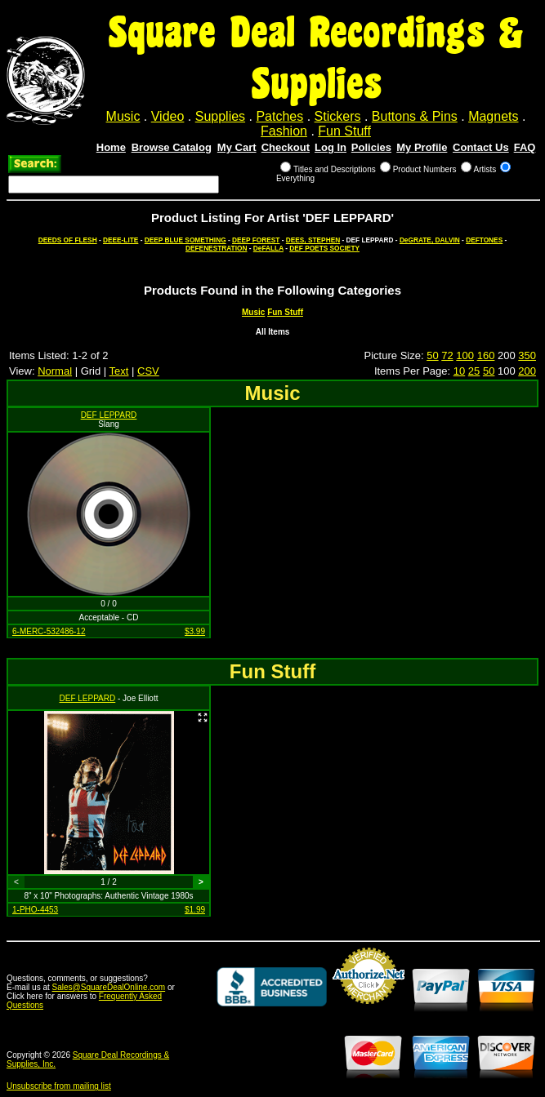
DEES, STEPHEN (313, 240)
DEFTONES (484, 240)
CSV (148, 371)
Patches (279, 116)
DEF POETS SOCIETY (324, 248)
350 (527, 355)
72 (447, 355)
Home (111, 147)
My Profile (421, 147)
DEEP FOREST (255, 240)
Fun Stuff (344, 131)
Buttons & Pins (415, 116)
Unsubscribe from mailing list (59, 1085)
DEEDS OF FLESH (67, 240)
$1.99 (195, 909)
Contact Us (481, 147)
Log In (330, 147)
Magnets (493, 116)
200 (527, 371)
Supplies (220, 116)
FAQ (525, 147)
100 (465, 355)
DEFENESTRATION (216, 248)
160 (486, 355)
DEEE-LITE (120, 240)
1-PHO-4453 (35, 909)
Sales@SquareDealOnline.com (109, 987)
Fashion (284, 131)
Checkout (285, 147)
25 (474, 371)
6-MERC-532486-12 (49, 631)
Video (168, 116)
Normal (55, 371)
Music (123, 116)
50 (432, 355)
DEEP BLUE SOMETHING (185, 240)
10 (459, 371)
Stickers (338, 116)
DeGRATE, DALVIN (430, 240)
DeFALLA (268, 248)
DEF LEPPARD (109, 415)
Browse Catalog (172, 147)
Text (119, 371)
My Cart (237, 147)
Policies (371, 147)
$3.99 (195, 631)
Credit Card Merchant (368, 1010)
